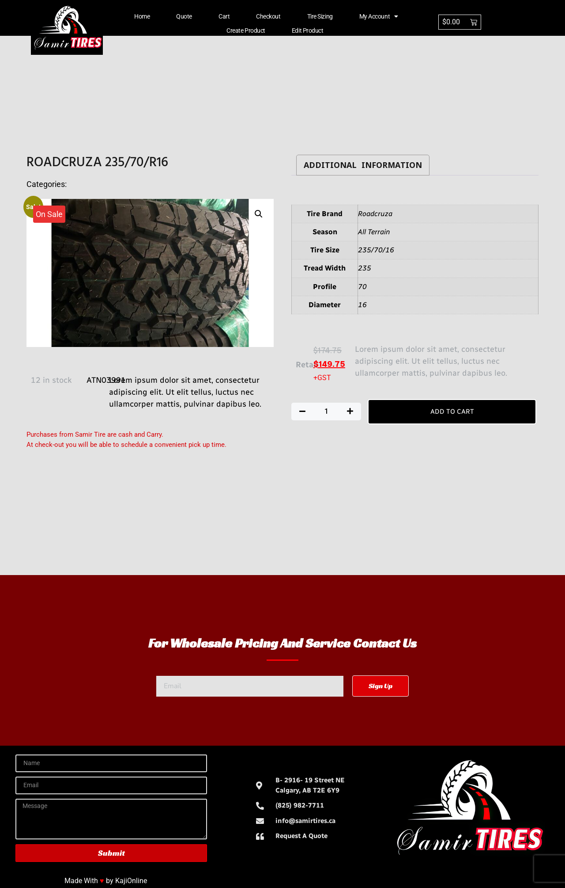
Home (142, 16)
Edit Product (308, 30)
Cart (224, 16)
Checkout (268, 16)
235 (364, 268)
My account (378, 16)
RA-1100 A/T (129, 184)
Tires (164, 184)
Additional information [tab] (363, 165)
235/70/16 (376, 250)
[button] (259, 214)
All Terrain (374, 232)
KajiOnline (131, 881)
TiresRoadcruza (203, 184)
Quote (184, 16)
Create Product (245, 30)
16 (362, 305)
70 (362, 286)
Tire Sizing (320, 16)
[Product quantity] (326, 411)
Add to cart (452, 411)
